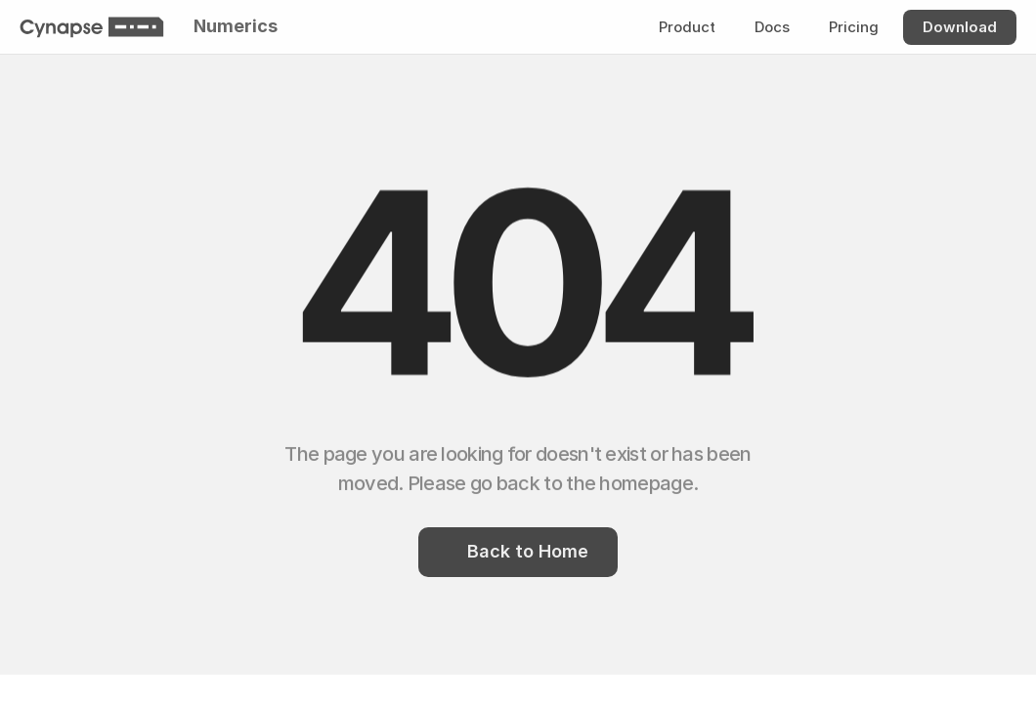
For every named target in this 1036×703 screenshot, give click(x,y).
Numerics (236, 26)
